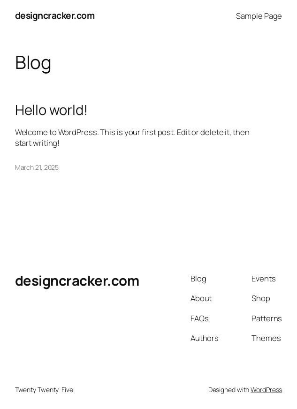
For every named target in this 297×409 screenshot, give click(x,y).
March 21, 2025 (37, 167)
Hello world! (51, 110)
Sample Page (259, 15)
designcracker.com (55, 15)
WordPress (266, 389)
